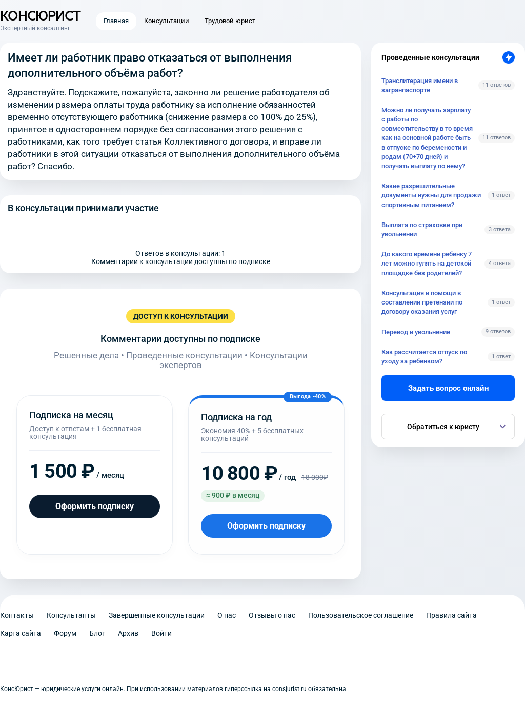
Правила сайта (451, 615)
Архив (128, 633)
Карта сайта (20, 633)
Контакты (17, 615)
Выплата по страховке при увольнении (421, 229)
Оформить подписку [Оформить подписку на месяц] (94, 506)
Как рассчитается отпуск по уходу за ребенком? (424, 356)
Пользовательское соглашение (360, 615)
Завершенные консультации (157, 615)
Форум (65, 633)
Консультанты (71, 615)
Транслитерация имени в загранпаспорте (419, 85)
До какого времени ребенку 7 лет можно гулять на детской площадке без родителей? (426, 263)
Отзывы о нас (272, 615)
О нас (226, 615)
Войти (161, 633)
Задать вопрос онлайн (448, 388)
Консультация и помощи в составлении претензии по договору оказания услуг (421, 302)
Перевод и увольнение (415, 332)
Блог (97, 633)
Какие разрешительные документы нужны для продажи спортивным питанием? (431, 195)
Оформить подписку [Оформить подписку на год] (266, 526)
